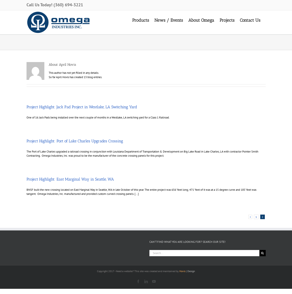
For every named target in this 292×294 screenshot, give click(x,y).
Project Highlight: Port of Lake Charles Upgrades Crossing (75, 141)
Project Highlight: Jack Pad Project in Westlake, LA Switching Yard (82, 107)
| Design (187, 271)
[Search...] (204, 253)
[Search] (262, 253)
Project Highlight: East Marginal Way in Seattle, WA (70, 179)
